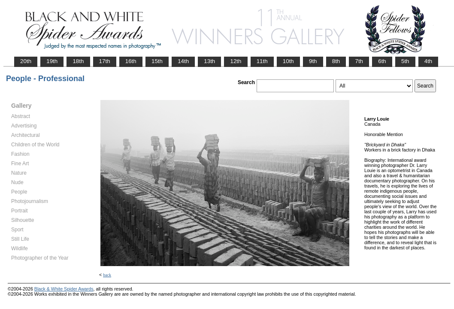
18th (78, 61)
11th (262, 61)
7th (359, 61)
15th (157, 61)
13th (209, 61)
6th (382, 61)
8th (336, 61)
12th (235, 61)
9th (313, 61)
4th (428, 61)
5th (405, 61)
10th (288, 61)
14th (183, 61)
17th (104, 61)
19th (52, 61)
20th (25, 61)
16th (131, 61)
